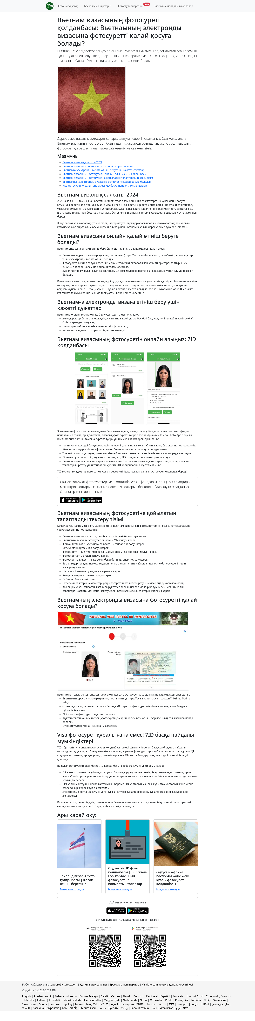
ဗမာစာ (102, 1008)
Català (104, 996)
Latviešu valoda (71, 1000)
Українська (166, 1008)
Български (127, 1004)
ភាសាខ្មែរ (73, 1008)
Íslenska (29, 1000)
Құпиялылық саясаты (93, 984)
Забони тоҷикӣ (140, 1008)
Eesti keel (152, 996)
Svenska (55, 1004)
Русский (113, 1008)
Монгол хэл (88, 1008)
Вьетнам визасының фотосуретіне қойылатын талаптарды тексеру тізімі (108, 178)
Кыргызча (53, 1008)
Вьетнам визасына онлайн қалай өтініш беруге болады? (97, 166)
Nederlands (130, 1000)
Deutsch (138, 996)
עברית (162, 1004)
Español (165, 996)
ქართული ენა (220, 1004)
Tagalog (67, 1004)
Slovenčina (219, 1000)
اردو (178, 1008)
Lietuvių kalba (92, 1000)
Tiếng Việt (92, 1004)
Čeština (115, 996)
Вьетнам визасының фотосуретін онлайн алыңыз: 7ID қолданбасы (104, 174)
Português (181, 1000)
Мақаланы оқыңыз (72, 889)
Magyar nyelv (112, 1000)
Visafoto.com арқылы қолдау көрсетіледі (167, 984)
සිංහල (124, 1008)
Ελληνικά (151, 1004)
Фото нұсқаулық (67, 6)
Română (196, 1000)
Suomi (43, 1004)
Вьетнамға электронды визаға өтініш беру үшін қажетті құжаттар (103, 170)
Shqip (207, 1000)
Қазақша (38, 1008)
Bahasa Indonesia (66, 996)
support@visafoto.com (63, 984)
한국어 (26, 1008)
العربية (114, 1004)
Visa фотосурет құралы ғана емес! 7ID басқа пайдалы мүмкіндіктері (105, 185)
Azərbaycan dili (43, 996)
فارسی (195, 1004)
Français (178, 996)
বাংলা (140, 1004)
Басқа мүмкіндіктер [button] (96, 6)
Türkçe (79, 1004)
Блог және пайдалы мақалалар (173, 6)
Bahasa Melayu (89, 996)
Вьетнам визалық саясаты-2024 (82, 162)
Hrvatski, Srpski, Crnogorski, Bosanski (209, 996)
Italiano (41, 1000)
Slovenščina (29, 1004)
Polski (168, 1000)
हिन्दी (171, 1004)
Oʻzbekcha (156, 1000)
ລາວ (64, 1008)
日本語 (205, 1004)
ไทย (154, 1008)
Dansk (127, 996)
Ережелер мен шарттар (124, 984)
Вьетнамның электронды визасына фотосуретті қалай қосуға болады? (106, 181)
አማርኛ (104, 1004)
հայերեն (182, 1004)
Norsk (143, 1000)
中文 (185, 1008)
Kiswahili (54, 1000)
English (26, 996)
